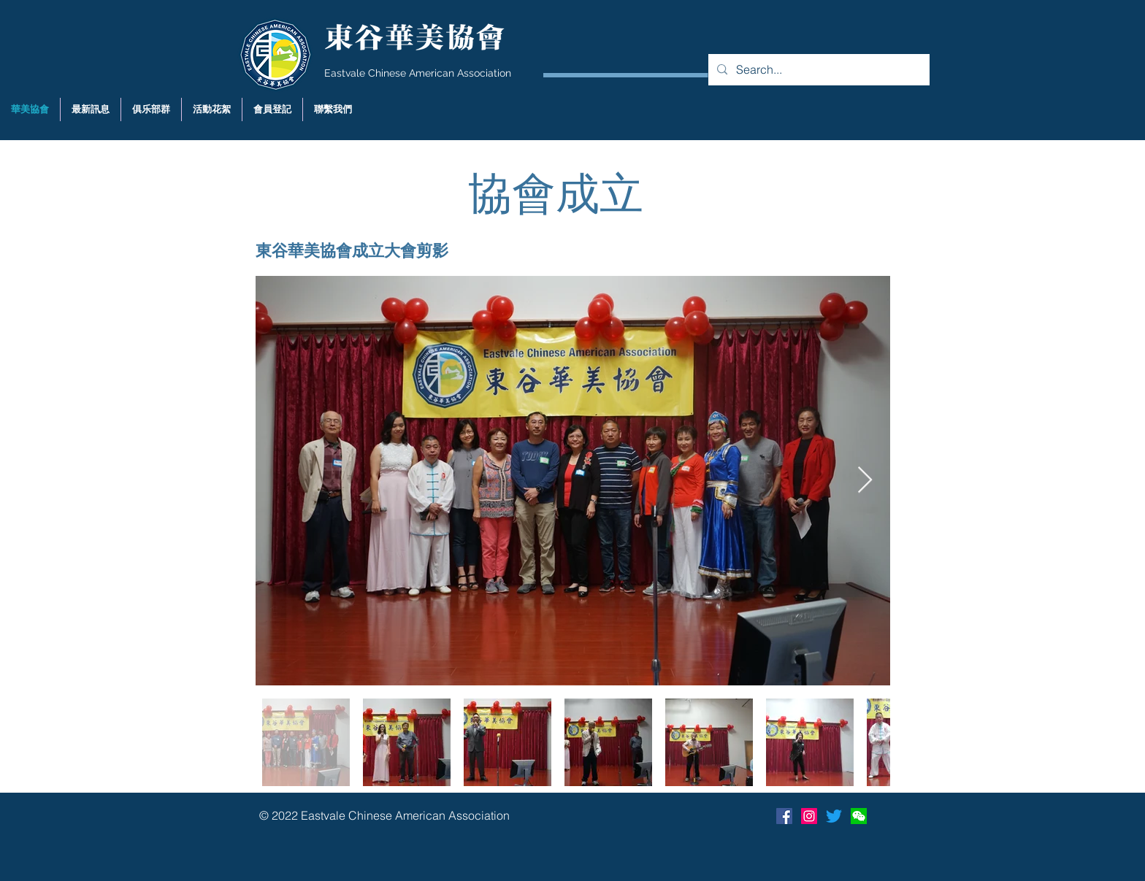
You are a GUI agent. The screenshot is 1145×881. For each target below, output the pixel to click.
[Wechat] (859, 816)
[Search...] (817, 69)
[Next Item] (865, 480)
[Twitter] (834, 816)
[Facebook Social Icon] (784, 816)
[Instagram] (809, 816)
